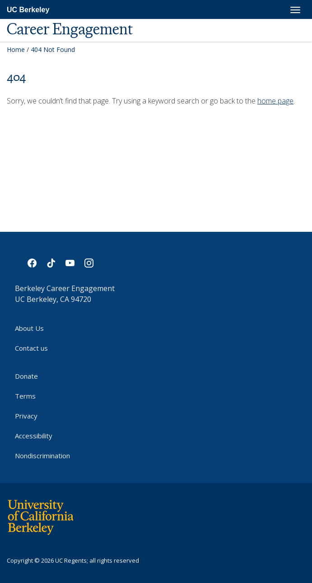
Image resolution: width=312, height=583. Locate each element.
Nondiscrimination (42, 455)
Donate (26, 376)
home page (275, 101)
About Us (29, 328)
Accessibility (33, 435)
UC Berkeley (28, 10)
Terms (25, 395)
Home (16, 49)
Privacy (26, 415)
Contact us (31, 348)
